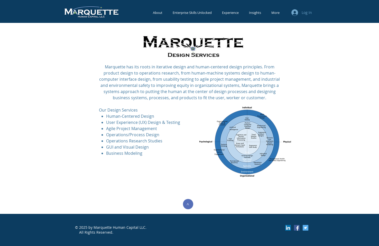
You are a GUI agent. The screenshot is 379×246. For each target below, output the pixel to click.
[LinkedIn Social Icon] (288, 228)
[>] (188, 204)
